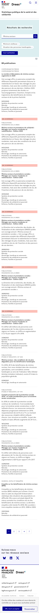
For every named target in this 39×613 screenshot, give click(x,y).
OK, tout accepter (12, 608)
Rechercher (30, 3)
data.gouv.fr (6, 587)
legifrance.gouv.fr (8, 591)
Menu (36, 3)
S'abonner (30, 596)
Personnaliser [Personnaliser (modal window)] (29, 609)
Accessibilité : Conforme (9, 596)
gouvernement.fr (20, 587)
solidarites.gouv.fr (8, 583)
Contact (21, 596)
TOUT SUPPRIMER (9, 53)
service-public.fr (24, 591)
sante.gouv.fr (23, 583)
